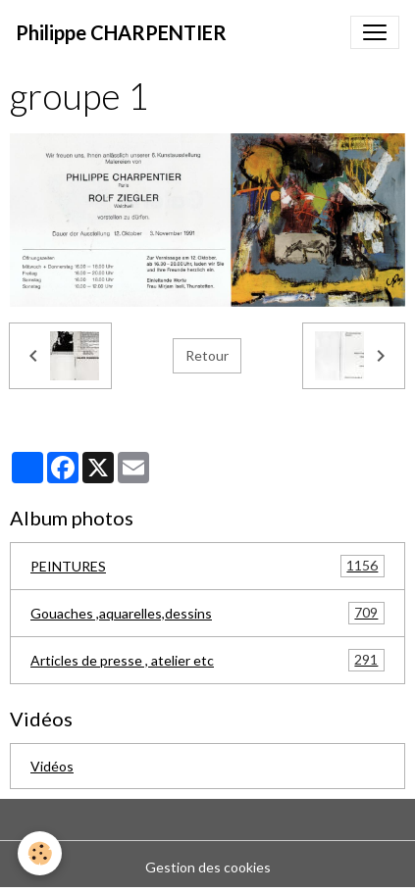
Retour (207, 355)
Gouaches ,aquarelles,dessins (207, 613)
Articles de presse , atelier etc (207, 660)
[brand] (121, 32)
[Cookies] (40, 853)
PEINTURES (207, 566)
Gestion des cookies (208, 867)
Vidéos (52, 766)
